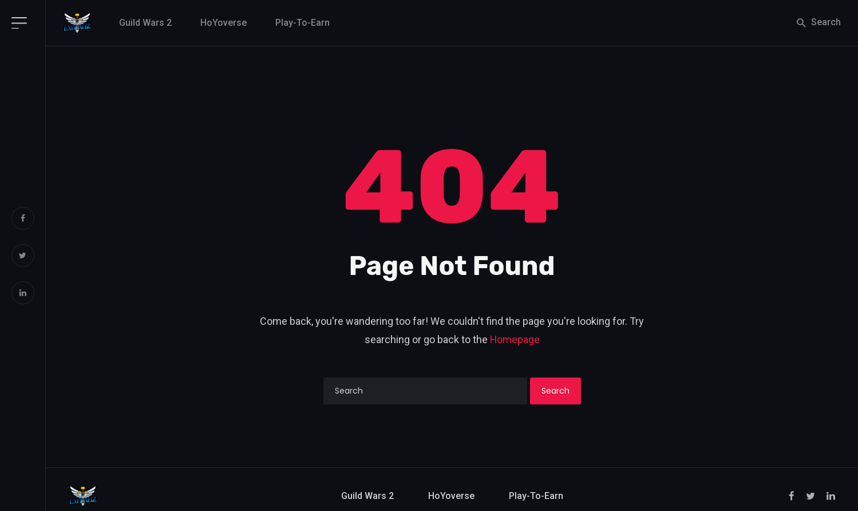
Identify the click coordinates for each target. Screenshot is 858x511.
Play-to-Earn (302, 22)
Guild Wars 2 (145, 22)
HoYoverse (223, 22)
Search (818, 23)
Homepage (515, 339)
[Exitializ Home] (77, 23)
